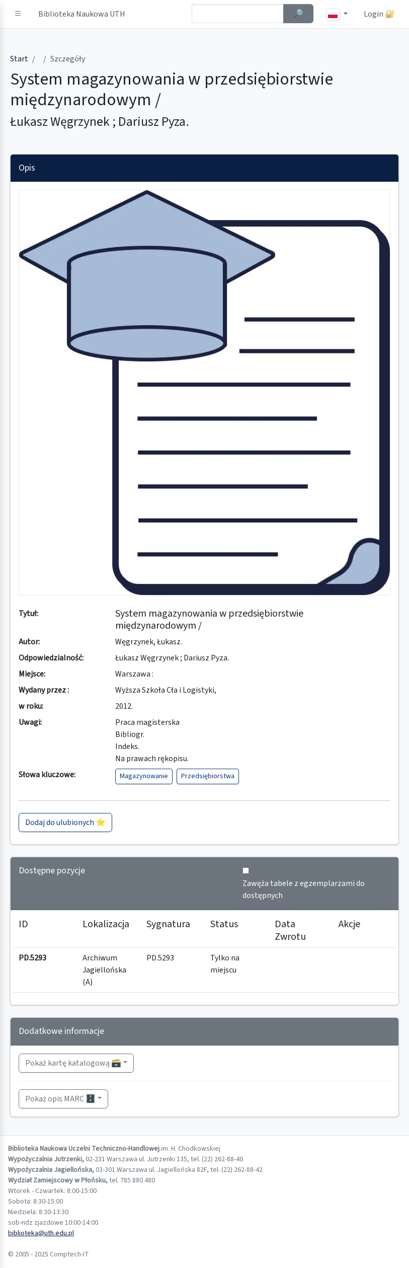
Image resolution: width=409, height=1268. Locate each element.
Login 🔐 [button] (379, 14)
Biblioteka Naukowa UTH (81, 14)
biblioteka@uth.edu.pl (41, 1233)
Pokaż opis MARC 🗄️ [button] (60, 1098)
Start (19, 58)
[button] (18, 14)
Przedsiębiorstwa (207, 776)
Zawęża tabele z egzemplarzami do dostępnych (303, 889)
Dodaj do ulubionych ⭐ (65, 822)
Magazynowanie (144, 776)
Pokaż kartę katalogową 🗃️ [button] (73, 1063)
